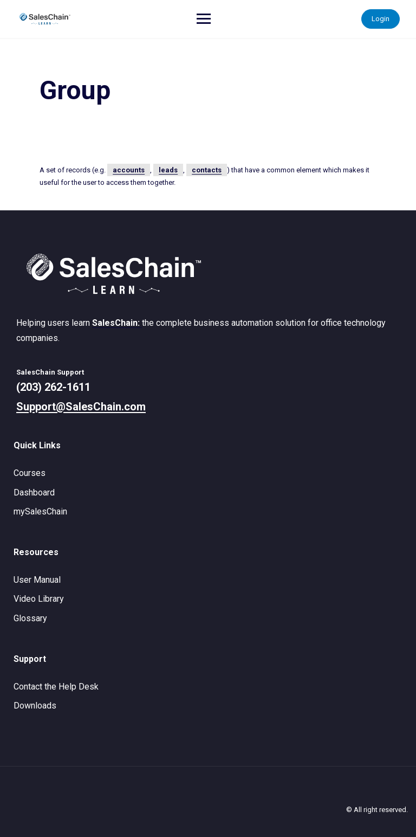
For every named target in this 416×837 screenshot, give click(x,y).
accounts (129, 170)
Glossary (30, 618)
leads (168, 170)
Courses (30, 473)
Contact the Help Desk (56, 686)
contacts (207, 170)
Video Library (39, 599)
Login (380, 19)
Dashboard (34, 492)
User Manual (37, 580)
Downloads (35, 705)
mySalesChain (40, 511)
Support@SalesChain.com (81, 406)
